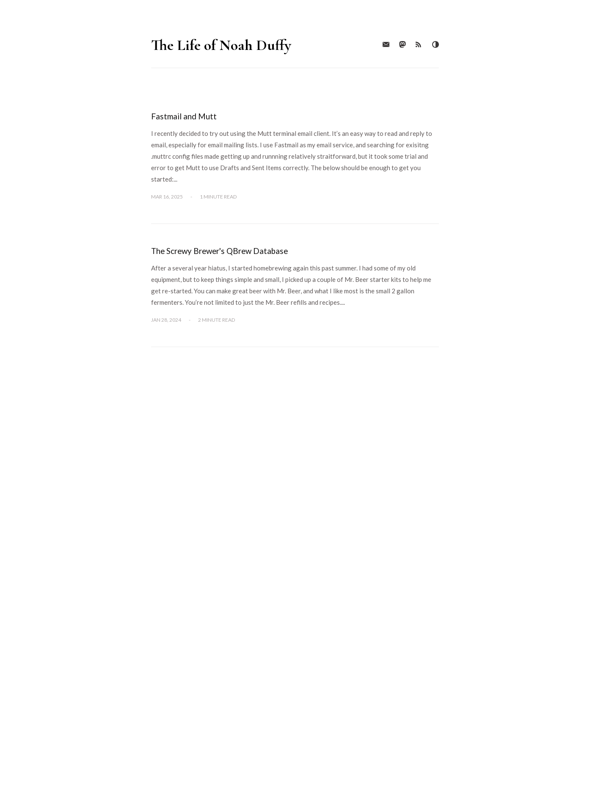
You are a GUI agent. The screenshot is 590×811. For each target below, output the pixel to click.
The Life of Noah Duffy (221, 45)
